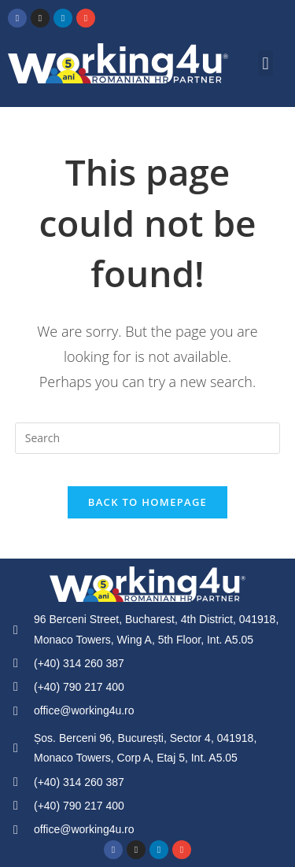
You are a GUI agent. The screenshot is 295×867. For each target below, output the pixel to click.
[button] (265, 63)
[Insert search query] (148, 438)
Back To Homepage (147, 502)
